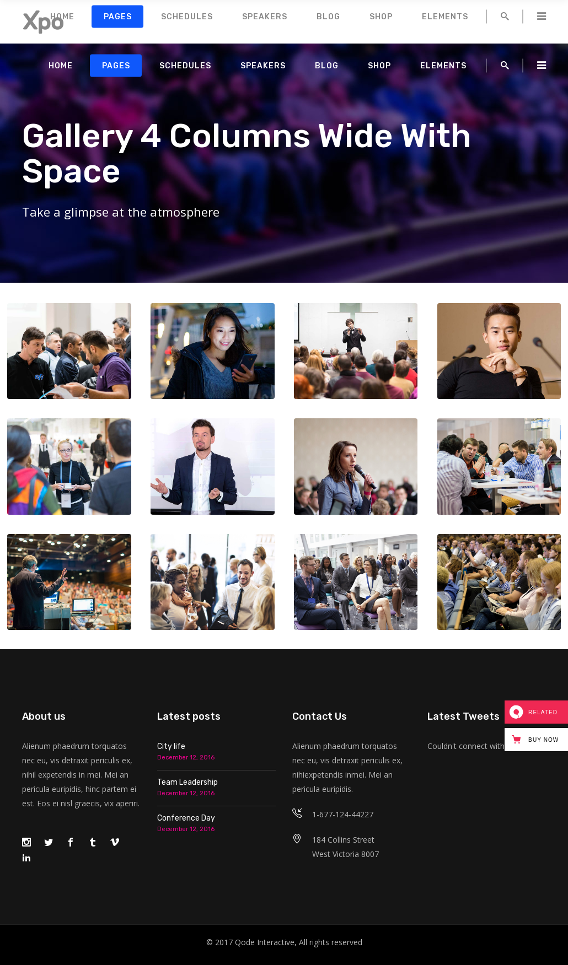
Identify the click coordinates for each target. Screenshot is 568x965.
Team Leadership (187, 782)
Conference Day (186, 818)
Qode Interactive (264, 942)
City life (171, 746)
